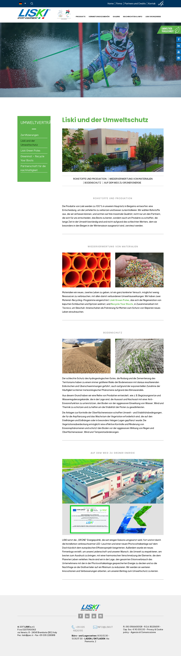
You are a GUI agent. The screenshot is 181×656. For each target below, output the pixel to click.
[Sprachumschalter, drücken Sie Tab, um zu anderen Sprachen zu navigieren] (22, 3)
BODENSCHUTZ (93, 182)
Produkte (80, 16)
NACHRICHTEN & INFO (132, 16)
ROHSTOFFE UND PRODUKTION (90, 178)
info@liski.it (103, 627)
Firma (119, 3)
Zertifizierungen (30, 135)
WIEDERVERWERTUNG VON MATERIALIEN (131, 178)
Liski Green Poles (30, 150)
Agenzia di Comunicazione (143, 632)
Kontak (151, 3)
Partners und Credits (135, 3)
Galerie (116, 16)
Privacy (150, 629)
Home (111, 3)
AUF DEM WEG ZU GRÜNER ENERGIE (122, 182)
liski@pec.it (27, 635)
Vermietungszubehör (99, 16)
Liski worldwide (153, 16)
